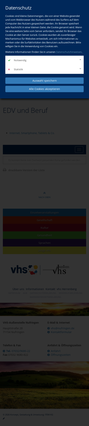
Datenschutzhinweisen (69, 52)
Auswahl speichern (44, 80)
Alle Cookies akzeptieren (44, 89)
